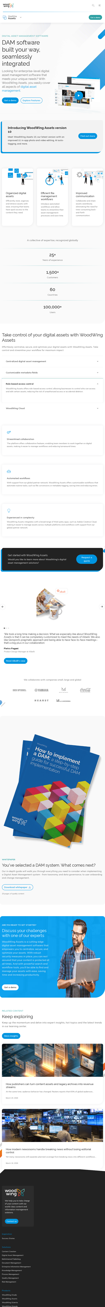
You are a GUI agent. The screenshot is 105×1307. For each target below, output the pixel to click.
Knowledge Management (12, 1304)
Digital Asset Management (12, 1289)
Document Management (11, 1297)
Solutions (6, 1281)
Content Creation (9, 1285)
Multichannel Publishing (11, 1293)
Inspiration (7, 1268)
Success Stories (8, 1272)
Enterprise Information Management (16, 1301)
